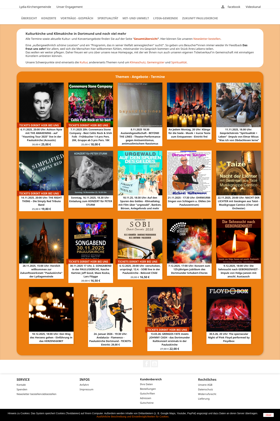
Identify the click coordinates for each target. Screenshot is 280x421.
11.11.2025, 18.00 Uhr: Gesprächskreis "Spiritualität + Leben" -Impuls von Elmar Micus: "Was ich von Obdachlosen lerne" (238, 135)
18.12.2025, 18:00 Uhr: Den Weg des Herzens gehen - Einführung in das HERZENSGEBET (51, 337)
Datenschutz (205, 389)
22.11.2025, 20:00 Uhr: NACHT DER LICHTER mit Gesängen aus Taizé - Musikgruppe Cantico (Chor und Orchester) (238, 203)
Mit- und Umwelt (135, 18)
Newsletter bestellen (207, 39)
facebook (234, 7)
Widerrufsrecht (207, 394)
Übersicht (29, 18)
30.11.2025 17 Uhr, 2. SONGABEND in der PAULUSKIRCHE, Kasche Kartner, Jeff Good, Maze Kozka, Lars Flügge (90, 271)
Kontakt (21, 384)
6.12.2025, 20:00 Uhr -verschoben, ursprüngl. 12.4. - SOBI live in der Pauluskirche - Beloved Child (140, 269)
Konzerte (48, 18)
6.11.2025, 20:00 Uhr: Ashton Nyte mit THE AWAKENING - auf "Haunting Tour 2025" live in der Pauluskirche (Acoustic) (41, 135)
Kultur (84, 62)
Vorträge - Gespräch (77, 18)
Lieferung (204, 398)
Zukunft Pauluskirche (200, 18)
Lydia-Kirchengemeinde (35, 7)
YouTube (154, 363)
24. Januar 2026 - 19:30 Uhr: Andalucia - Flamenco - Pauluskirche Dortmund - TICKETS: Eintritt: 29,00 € (110, 339)
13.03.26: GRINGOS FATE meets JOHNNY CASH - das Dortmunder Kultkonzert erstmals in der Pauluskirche (169, 339)
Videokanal (253, 7)
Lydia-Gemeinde (165, 18)
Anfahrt (84, 384)
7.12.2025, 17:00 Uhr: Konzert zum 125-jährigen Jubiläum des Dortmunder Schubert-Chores (189, 269)
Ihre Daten (146, 384)
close (268, 415)
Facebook (146, 363)
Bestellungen (148, 388)
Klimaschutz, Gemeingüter (147, 62)
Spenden (22, 389)
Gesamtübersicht (146, 39)
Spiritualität (108, 18)
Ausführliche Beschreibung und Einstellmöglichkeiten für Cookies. (133, 416)
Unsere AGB (205, 384)
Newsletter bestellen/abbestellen (36, 394)
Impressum (86, 389)
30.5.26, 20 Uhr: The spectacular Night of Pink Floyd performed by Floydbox (229, 337)
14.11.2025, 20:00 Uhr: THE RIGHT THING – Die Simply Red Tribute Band (41, 201)
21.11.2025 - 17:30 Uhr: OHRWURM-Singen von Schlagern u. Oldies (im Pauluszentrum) (189, 201)
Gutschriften (147, 393)
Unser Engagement (69, 7)
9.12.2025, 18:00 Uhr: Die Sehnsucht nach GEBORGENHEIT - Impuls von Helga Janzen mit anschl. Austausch (238, 271)
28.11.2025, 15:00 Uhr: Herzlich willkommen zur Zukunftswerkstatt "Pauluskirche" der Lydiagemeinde (41, 271)
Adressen (145, 398)
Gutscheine (147, 402)
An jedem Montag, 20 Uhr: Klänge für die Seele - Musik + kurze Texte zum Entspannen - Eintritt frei (189, 133)
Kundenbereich (151, 379)
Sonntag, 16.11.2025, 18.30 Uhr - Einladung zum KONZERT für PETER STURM (90, 201)
